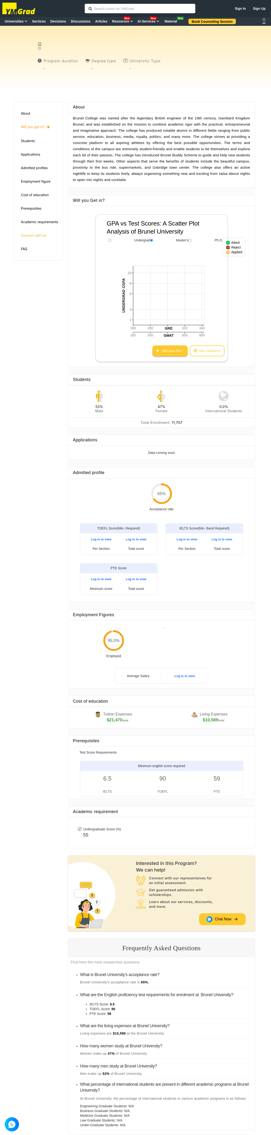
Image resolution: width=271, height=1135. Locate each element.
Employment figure (35, 181)
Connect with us (33, 235)
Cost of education (35, 195)
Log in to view (101, 539)
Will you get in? (35, 127)
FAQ (24, 249)
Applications (30, 154)
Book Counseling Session (212, 21)
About (25, 113)
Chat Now (222, 919)
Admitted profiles (34, 168)
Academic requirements (39, 222)
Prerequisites (31, 208)
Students (28, 141)
